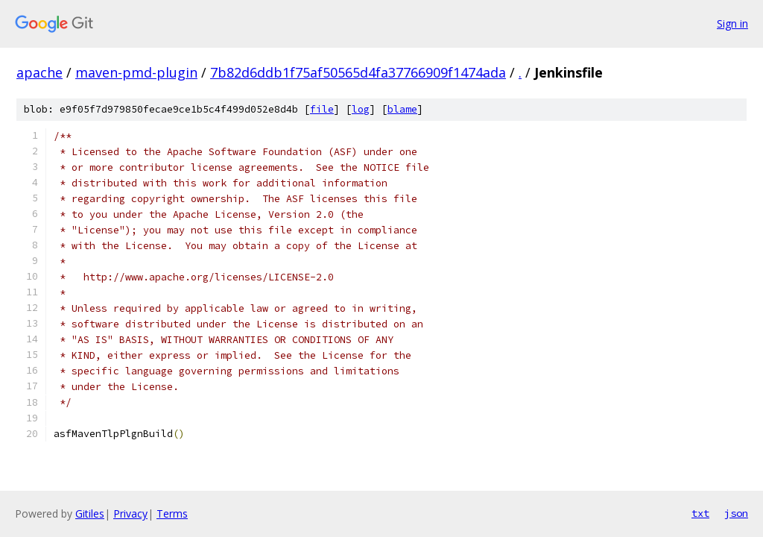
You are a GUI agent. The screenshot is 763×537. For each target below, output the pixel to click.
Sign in (732, 23)
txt (700, 513)
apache (39, 72)
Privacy (130, 513)
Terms (172, 513)
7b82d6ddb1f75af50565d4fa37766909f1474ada (358, 72)
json (736, 513)
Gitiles (89, 513)
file (322, 109)
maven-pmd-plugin (136, 72)
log (361, 109)
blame (402, 109)
